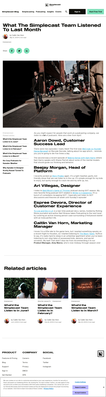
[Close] (103, 387)
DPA (24, 376)
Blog (4, 363)
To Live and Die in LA (43, 212)
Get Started (6, 376)
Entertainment (7, 42)
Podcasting (40, 12)
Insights (50, 12)
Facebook (47, 359)
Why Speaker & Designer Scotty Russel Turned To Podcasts (13, 171)
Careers (25, 359)
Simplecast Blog (10, 12)
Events (58, 12)
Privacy (25, 367)
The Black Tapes (87, 234)
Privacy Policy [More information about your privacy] (49, 388)
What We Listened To (44, 302)
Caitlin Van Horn (18, 35)
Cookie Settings (80, 382)
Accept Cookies (80, 392)
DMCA (25, 372)
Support (5, 367)
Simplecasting (28, 12)
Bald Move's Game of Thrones (56, 191)
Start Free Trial (95, 12)
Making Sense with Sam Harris (82, 158)
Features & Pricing (9, 359)
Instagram (47, 367)
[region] (53, 387)
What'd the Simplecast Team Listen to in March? (84, 308)
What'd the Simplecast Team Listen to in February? (50, 309)
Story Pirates (58, 177)
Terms (25, 363)
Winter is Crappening (82, 193)
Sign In (77, 12)
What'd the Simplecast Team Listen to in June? (16, 308)
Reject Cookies (80, 387)
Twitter (46, 363)
